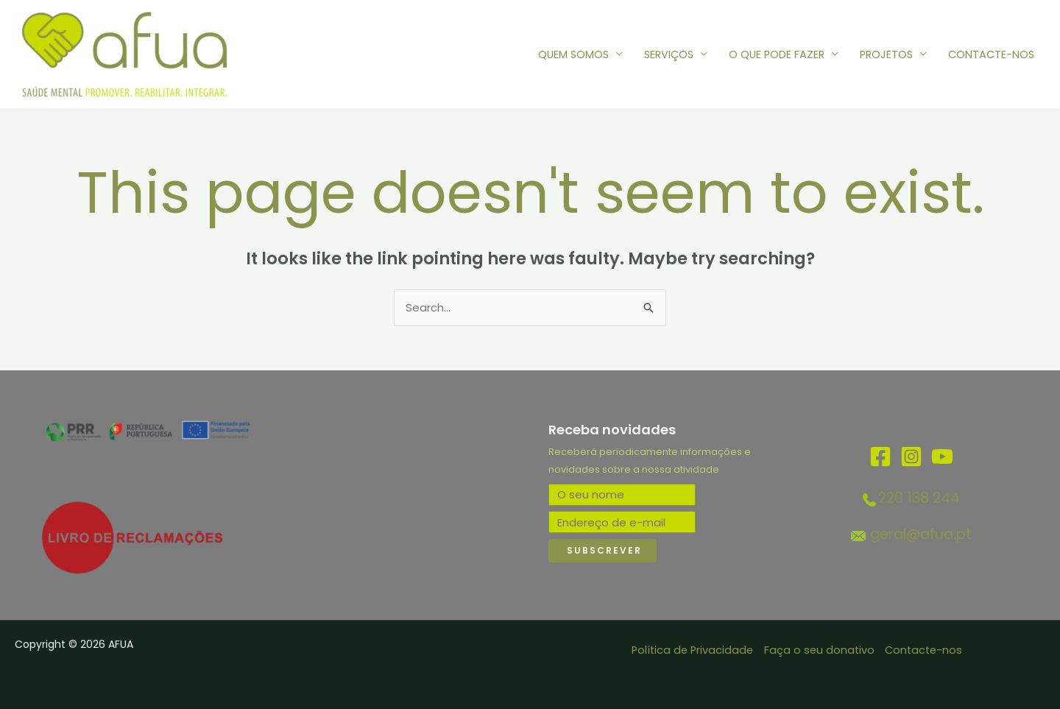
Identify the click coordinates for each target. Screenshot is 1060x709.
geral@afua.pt (921, 534)
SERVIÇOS (668, 54)
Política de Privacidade (692, 650)
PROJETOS (886, 54)
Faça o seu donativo (819, 650)
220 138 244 (919, 498)
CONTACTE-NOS (991, 54)
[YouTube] (942, 456)
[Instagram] (911, 456)
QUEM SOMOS (573, 54)
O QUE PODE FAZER (776, 54)
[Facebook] (880, 456)
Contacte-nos (923, 650)
